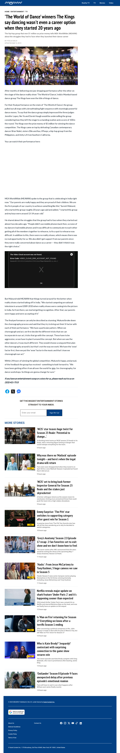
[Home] (13, 3)
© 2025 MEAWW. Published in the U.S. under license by (25, 702)
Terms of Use (12, 737)
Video (111, 3)
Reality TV (86, 3)
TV (95, 3)
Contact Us (37, 723)
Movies (102, 3)
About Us (11, 723)
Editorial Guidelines (14, 727)
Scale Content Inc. (49, 702)
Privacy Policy (12, 730)
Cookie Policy (12, 734)
